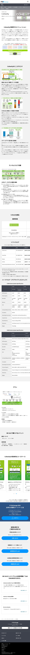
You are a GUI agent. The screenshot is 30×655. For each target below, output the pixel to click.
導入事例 (2, 8)
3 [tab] (16, 493)
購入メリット (25, 7)
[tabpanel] (15, 475)
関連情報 (7, 8)
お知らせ (3, 638)
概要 (1, 7)
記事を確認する (23, 590)
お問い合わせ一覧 (18, 638)
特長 (5, 7)
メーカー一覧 (3, 635)
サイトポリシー (4, 648)
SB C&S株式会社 (4, 646)
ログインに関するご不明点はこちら (15, 514)
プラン (20, 7)
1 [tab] (13, 493)
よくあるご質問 (4, 640)
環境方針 (3, 647)
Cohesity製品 (15, 7)
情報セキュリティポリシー (5, 643)
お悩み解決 (9, 7)
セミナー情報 (18, 635)
